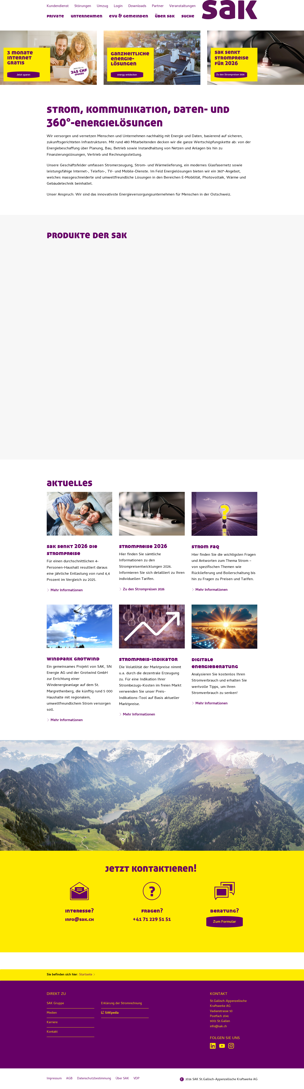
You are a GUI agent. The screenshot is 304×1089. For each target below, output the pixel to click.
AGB (69, 1078)
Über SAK (165, 15)
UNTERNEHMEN (86, 15)
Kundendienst (58, 6)
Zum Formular (224, 922)
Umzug (102, 6)
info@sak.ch (79, 919)
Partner (158, 6)
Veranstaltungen (182, 6)
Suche (187, 15)
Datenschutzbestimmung (94, 1078)
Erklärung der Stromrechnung (121, 1003)
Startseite (85, 974)
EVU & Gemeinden (128, 15)
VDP (136, 1078)
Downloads (137, 6)
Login (118, 6)
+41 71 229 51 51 (152, 919)
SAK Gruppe (55, 1003)
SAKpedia (112, 1013)
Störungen (82, 6)
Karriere (52, 1022)
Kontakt (52, 1032)
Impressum (54, 1078)
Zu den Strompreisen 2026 (144, 589)
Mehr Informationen (67, 590)
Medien (52, 1013)
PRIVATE (55, 15)
